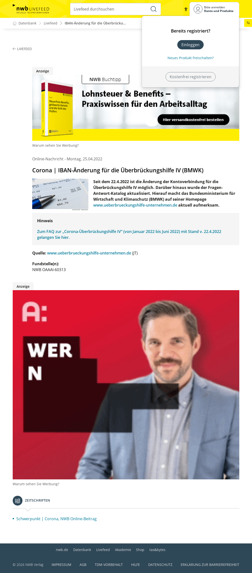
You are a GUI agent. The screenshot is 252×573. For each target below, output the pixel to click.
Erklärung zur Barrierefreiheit (210, 564)
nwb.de (62, 549)
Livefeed (103, 549)
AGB (83, 564)
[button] (185, 9)
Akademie (123, 549)
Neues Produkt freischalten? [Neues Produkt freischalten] (191, 57)
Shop (140, 549)
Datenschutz (160, 564)
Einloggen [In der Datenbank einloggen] (190, 44)
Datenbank (82, 549)
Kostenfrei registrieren (190, 76)
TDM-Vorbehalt (109, 564)
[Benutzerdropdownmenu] (214, 9)
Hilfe (135, 564)
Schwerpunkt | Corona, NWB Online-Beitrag (56, 519)
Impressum (61, 564)
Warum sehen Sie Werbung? (55, 145)
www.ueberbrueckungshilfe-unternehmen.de (135, 205)
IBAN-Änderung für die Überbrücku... (95, 23)
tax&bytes (157, 549)
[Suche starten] (154, 9)
